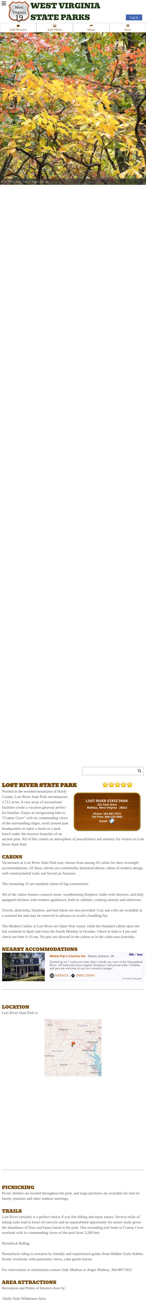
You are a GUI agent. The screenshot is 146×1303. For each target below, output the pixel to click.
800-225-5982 (114, 816)
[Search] (111, 771)
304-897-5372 (112, 813)
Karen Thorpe (40, 181)
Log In (134, 17)
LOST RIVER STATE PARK (107, 801)
